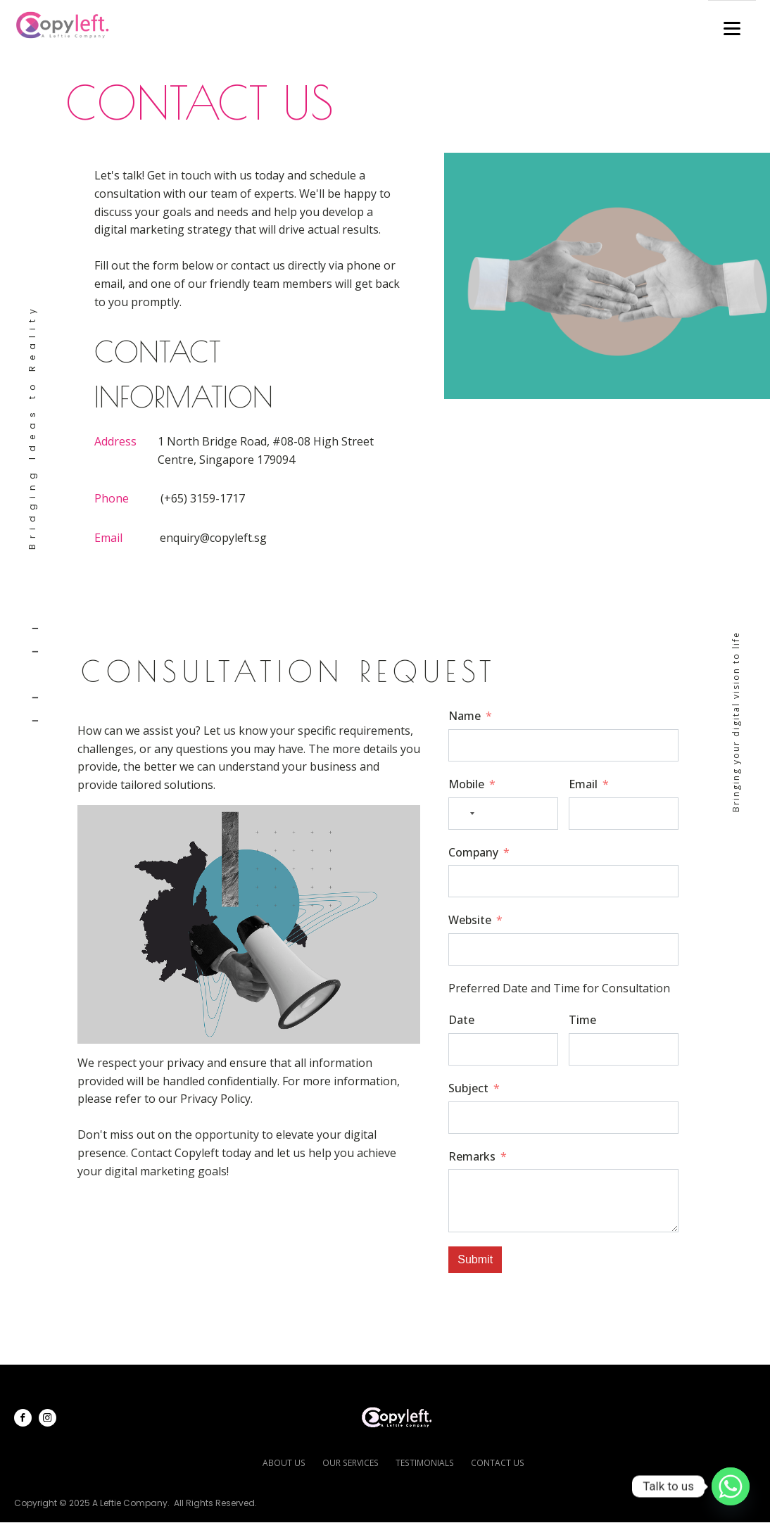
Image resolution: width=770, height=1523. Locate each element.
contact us (495, 1463)
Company (473, 852)
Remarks (472, 1156)
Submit (475, 1259)
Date (461, 1020)
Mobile (466, 784)
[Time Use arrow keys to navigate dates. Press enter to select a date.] (624, 1049)
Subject (468, 1088)
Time (582, 1020)
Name (464, 715)
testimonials (424, 1463)
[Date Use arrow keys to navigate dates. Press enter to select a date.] (503, 1049)
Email (583, 784)
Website (469, 920)
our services (351, 1463)
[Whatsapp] (731, 1486)
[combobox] (464, 813)
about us (286, 1463)
